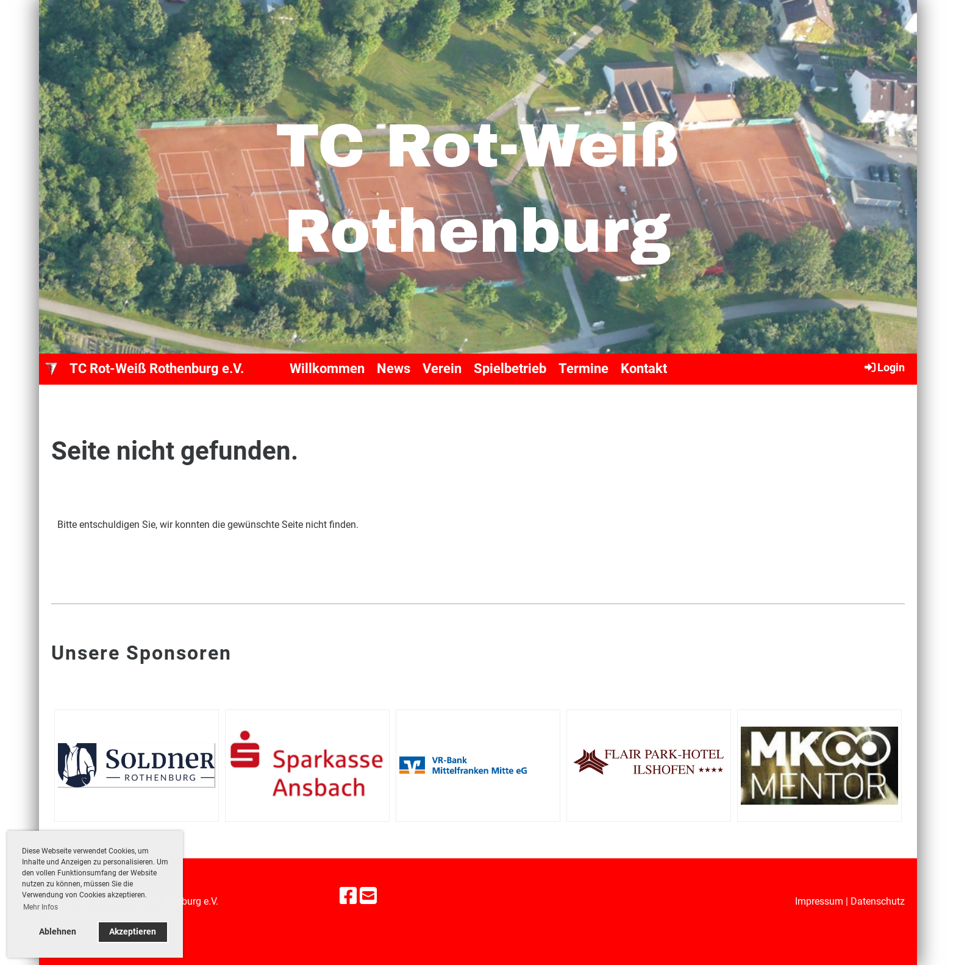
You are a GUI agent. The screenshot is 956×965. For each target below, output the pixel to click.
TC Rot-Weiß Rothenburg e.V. (157, 368)
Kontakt (644, 368)
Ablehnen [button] (57, 932)
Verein (442, 368)
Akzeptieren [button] (132, 932)
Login (884, 367)
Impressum (819, 901)
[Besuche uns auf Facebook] (348, 896)
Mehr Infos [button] (40, 907)
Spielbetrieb (510, 368)
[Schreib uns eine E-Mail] (368, 896)
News (393, 368)
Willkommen (327, 368)
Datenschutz (878, 901)
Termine (583, 368)
